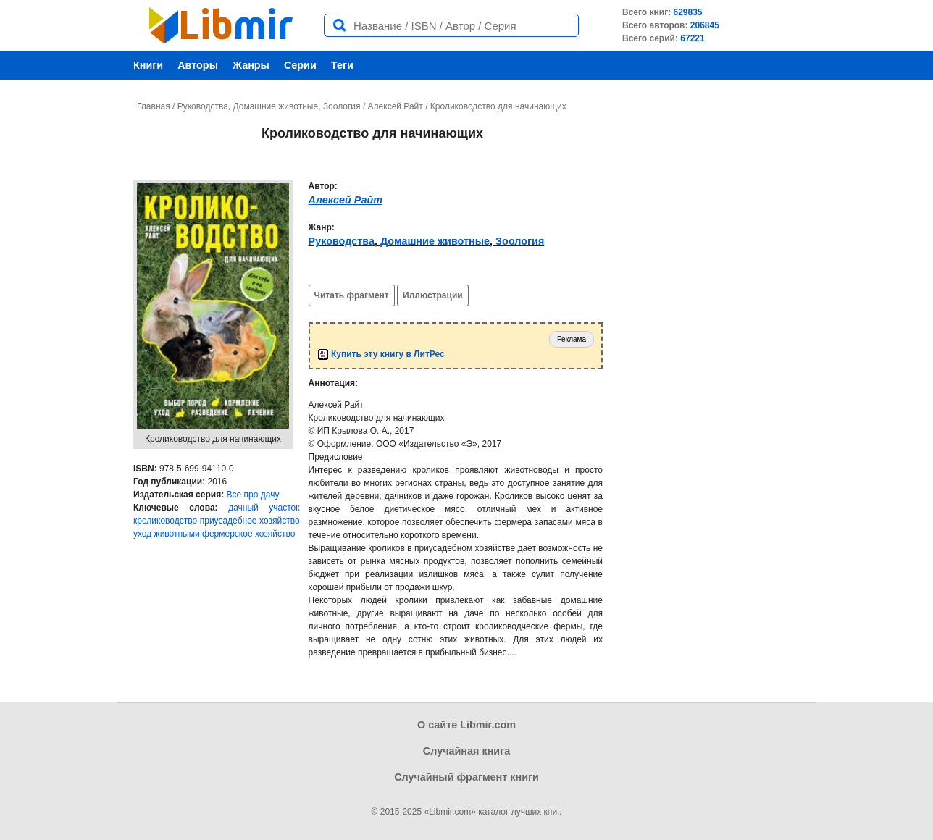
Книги (148, 65)
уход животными (166, 534)
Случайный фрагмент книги (466, 777)
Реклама (571, 339)
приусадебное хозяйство (250, 521)
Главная (153, 106)
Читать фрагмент (351, 295)
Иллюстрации (433, 295)
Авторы (197, 65)
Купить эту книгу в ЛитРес (381, 354)
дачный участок (263, 508)
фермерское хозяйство (248, 534)
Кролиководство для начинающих (498, 106)
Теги (342, 65)
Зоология (342, 106)
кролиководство (165, 521)
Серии (300, 65)
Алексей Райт (395, 106)
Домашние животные (276, 106)
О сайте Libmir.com (466, 725)
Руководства (202, 106)
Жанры (251, 65)
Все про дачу (253, 495)
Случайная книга (466, 751)
